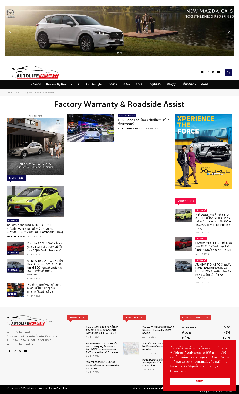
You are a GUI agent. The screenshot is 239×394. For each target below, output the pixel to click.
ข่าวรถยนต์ (13, 220)
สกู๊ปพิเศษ (12, 294)
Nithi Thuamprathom (130, 128)
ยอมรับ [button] (200, 381)
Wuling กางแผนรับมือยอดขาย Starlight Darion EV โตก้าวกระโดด (158, 329)
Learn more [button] (178, 371)
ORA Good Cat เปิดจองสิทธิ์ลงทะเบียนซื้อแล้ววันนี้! (144, 122)
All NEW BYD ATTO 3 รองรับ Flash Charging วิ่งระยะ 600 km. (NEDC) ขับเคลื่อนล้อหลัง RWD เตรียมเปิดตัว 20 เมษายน (45, 267)
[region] (119, 31)
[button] (119, 31)
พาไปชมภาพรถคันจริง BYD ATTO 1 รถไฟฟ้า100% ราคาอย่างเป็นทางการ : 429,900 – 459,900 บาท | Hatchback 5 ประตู (35, 228)
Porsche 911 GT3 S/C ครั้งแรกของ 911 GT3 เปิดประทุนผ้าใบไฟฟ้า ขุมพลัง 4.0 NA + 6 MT (45, 247)
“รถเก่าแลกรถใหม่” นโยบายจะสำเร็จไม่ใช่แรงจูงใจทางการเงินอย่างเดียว (44, 288)
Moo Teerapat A (16, 236)
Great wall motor (127, 115)
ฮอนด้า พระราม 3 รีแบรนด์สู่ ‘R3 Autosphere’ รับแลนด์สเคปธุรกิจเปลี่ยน (158, 362)
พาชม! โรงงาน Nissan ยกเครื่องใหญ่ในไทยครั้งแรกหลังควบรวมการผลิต (159, 346)
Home (9, 92)
